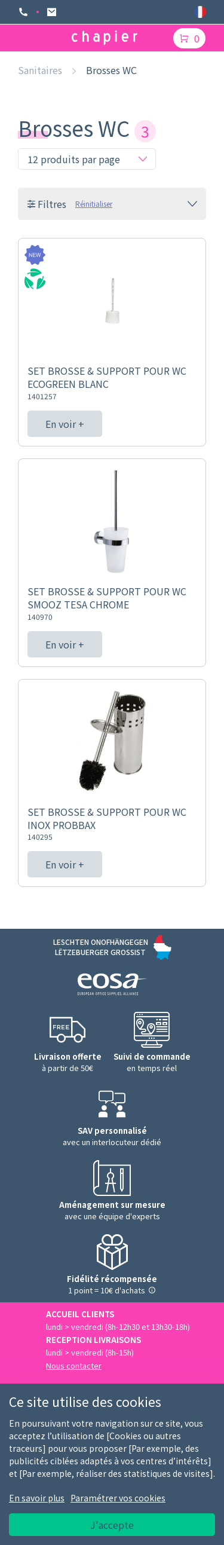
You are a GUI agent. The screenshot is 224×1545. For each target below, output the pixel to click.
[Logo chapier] (104, 38)
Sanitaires (40, 70)
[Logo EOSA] (112, 986)
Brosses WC (111, 70)
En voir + (64, 424)
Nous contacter (74, 1365)
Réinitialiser (93, 203)
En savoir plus (37, 1498)
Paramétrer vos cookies (117, 1498)
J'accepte (112, 1525)
